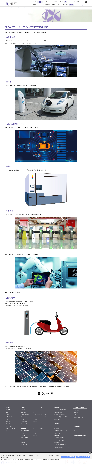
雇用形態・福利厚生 (59, 437)
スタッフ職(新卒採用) (60, 414)
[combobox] (78, 2)
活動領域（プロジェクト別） (61, 430)
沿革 (7, 412)
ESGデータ (36, 433)
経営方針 (23, 433)
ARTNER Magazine (81, 5)
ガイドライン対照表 (39, 428)
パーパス (8, 414)
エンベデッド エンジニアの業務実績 (36, 8)
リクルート (65, 5)
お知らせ (23, 410)
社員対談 (76, 412)
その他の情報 (77, 426)
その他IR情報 (24, 445)
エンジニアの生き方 (78, 417)
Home (6, 8)
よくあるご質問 (54, 1)
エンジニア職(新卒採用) (60, 410)
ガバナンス (37, 426)
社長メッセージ (38, 410)
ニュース (41, 5)
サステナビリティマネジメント (41, 417)
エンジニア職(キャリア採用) (61, 412)
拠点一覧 (8, 424)
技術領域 (17, 8)
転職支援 (57, 435)
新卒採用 (23, 419)
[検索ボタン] (86, 2)
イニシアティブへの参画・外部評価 (42, 431)
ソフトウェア (24, 8)
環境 (35, 421)
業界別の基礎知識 (78, 422)
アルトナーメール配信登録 (80, 435)
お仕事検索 (57, 419)
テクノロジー (77, 419)
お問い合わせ (48, 1)
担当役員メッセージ (39, 412)
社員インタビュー (78, 410)
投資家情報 (48, 5)
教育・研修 (57, 433)
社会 (35, 424)
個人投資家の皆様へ (25, 431)
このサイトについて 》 (6, 463)
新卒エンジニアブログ (79, 415)
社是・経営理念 (9, 417)
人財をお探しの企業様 (60, 440)
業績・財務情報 (24, 438)
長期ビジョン (9, 419)
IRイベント (23, 440)
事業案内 (71, 5)
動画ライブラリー (10, 431)
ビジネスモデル (58, 426)
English (60, 1)
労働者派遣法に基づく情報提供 (62, 447)
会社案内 (34, 5)
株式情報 (23, 435)
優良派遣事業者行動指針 (60, 444)
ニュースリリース (25, 414)
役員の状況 (8, 421)
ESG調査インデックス (39, 419)
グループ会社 (9, 426)
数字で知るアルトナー (11, 428)
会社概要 (8, 410)
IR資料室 (23, 442)
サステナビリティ (56, 5)
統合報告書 (37, 435)
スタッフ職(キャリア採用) (61, 417)
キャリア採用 (24, 421)
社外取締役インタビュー (40, 414)
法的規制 (57, 442)
